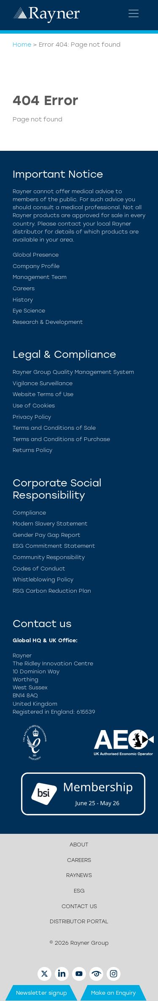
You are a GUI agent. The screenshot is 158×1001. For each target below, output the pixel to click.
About (79, 844)
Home (22, 44)
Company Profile (36, 266)
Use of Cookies (34, 405)
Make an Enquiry (113, 993)
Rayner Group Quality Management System (73, 372)
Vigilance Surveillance (42, 383)
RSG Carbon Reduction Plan (52, 591)
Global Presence (36, 255)
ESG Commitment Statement (54, 546)
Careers (24, 288)
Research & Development (48, 322)
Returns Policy (32, 450)
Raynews (79, 875)
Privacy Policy (32, 417)
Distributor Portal (79, 921)
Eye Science (29, 310)
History (23, 300)
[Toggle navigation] (133, 13)
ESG (79, 891)
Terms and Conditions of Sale (54, 428)
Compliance (29, 513)
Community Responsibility (49, 557)
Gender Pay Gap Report (46, 535)
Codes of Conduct (39, 568)
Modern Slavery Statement (50, 523)
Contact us (79, 906)
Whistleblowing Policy (43, 579)
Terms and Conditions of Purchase (61, 439)
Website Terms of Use (43, 394)
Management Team (40, 277)
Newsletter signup (41, 993)
